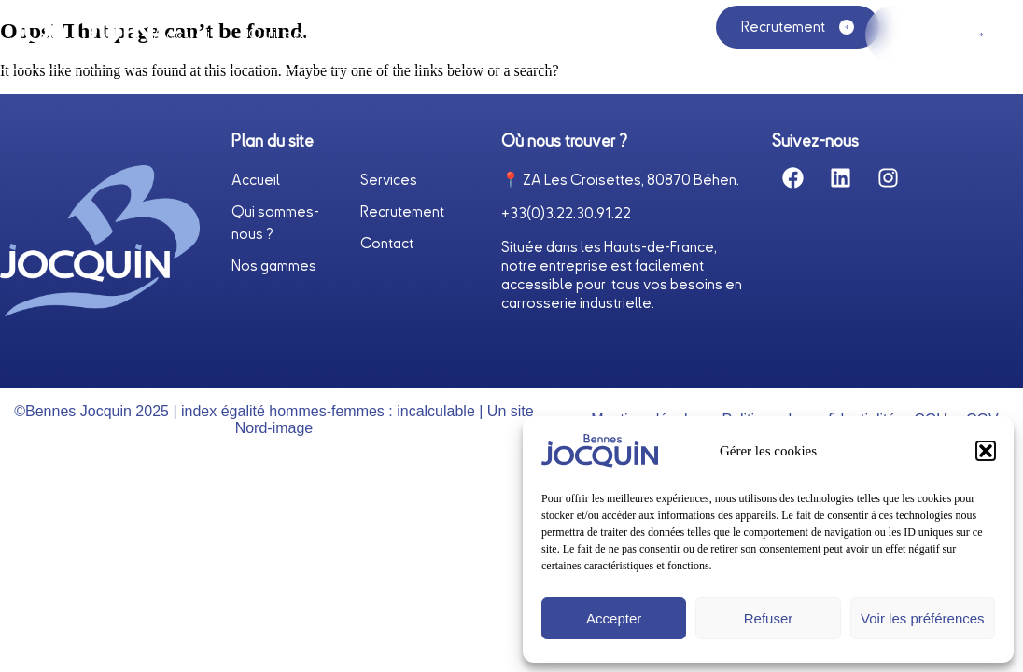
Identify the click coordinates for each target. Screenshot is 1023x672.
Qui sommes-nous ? (333, 34)
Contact (386, 244)
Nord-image (274, 428)
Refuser (768, 618)
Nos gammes (607, 39)
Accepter (613, 618)
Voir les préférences (923, 618)
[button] (985, 450)
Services (485, 34)
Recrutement (402, 212)
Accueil (185, 34)
